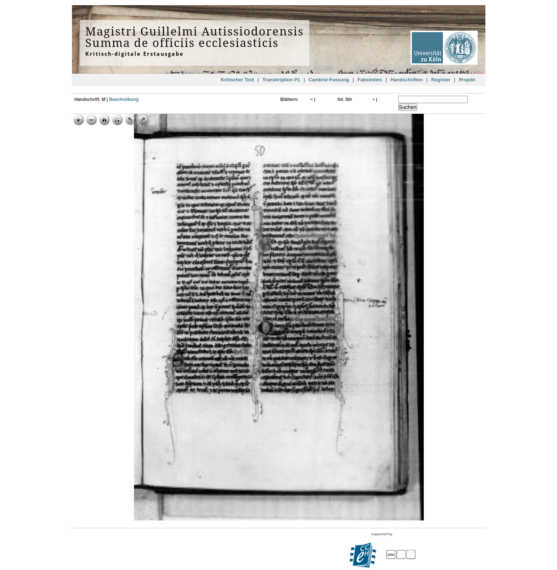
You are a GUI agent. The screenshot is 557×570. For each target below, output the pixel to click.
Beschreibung (124, 99)
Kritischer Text (237, 79)
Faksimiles (370, 79)
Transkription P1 (281, 79)
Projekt (467, 79)
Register (440, 79)
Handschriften (407, 79)
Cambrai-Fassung (329, 79)
